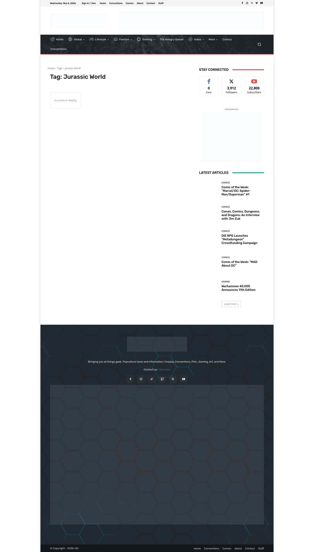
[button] (259, 44)
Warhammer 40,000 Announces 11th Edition (238, 288)
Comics (225, 183)
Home (51, 68)
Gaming (225, 282)
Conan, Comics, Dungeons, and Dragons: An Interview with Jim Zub (240, 215)
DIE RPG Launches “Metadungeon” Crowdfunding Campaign (239, 239)
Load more (231, 304)
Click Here (164, 369)
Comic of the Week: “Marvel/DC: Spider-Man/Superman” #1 (236, 190)
